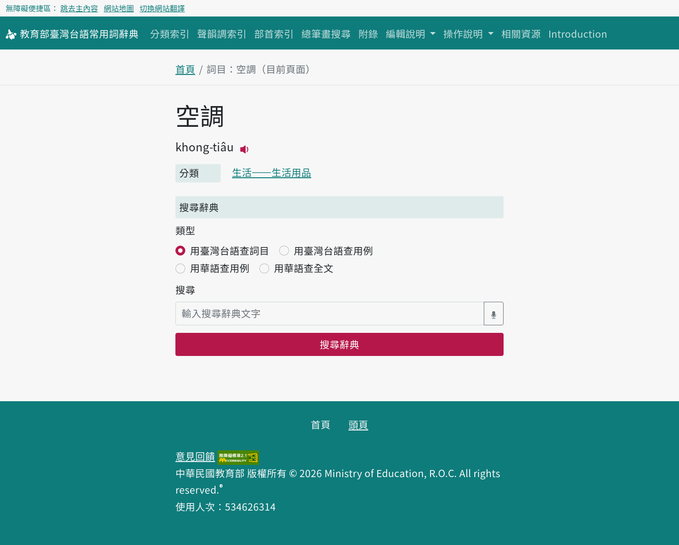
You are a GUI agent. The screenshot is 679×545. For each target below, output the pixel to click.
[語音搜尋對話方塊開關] (494, 313)
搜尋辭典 (339, 344)
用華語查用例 (219, 268)
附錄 (368, 33)
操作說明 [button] (464, 33)
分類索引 (170, 33)
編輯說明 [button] (407, 33)
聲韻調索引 (222, 33)
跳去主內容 (79, 8)
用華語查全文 (303, 268)
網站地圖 (119, 8)
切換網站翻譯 (162, 8)
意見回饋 (195, 456)
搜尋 (185, 289)
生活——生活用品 (271, 172)
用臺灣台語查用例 (333, 250)
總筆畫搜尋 (326, 33)
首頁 (185, 69)
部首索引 (274, 33)
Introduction (577, 33)
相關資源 (521, 33)
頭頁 (358, 424)
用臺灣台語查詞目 (229, 250)
